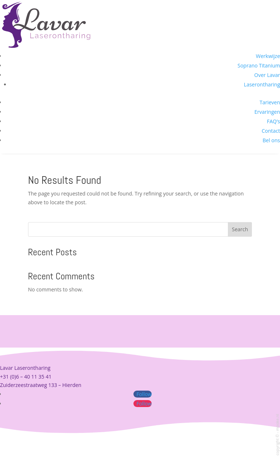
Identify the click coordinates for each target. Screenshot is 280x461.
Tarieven (270, 102)
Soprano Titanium (259, 65)
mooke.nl (277, 422)
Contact (271, 130)
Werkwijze (268, 56)
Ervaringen (267, 111)
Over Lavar (267, 74)
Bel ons (271, 140)
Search (240, 229)
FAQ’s (273, 121)
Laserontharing (262, 84)
